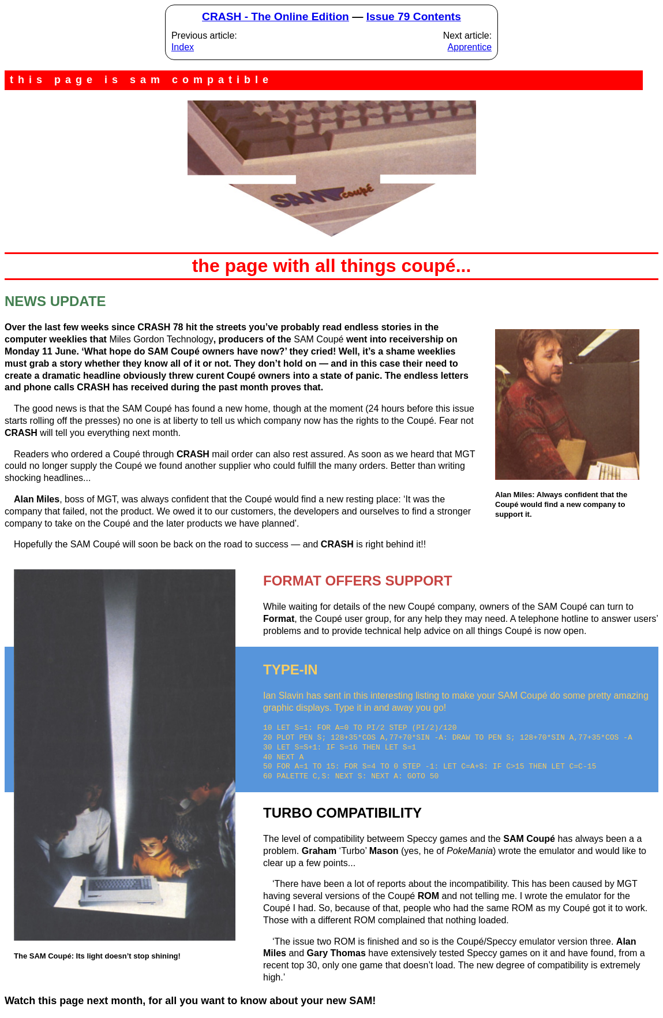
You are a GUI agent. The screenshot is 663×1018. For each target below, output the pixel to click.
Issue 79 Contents (413, 16)
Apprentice (470, 47)
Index (182, 47)
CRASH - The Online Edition (275, 16)
